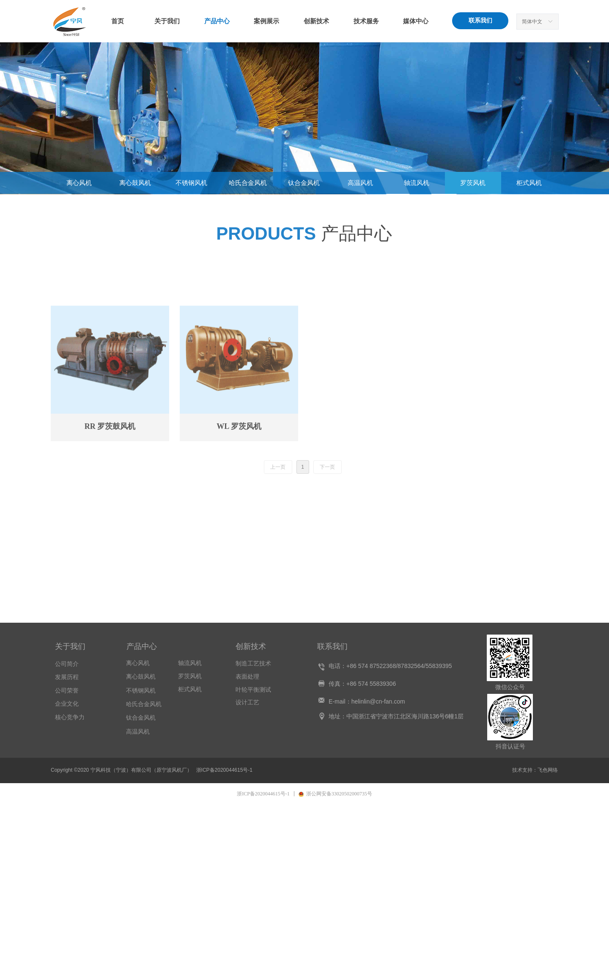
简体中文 (532, 22)
